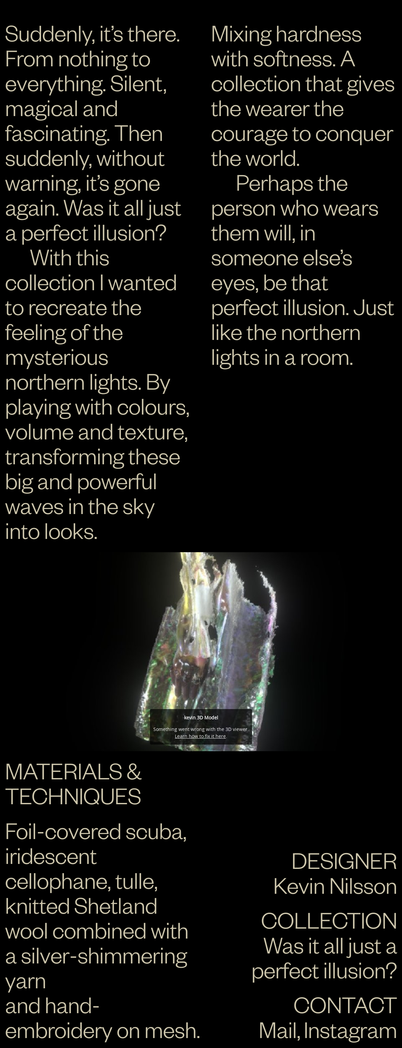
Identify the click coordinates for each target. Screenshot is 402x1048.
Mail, (279, 1028)
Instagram (350, 1028)
